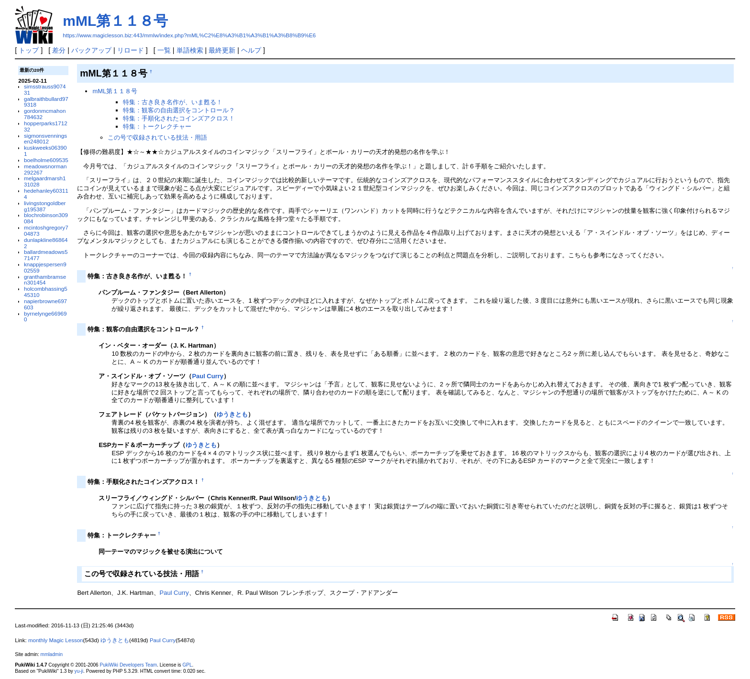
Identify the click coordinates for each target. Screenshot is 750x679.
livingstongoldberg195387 (45, 206)
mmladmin (52, 654)
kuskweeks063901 (45, 150)
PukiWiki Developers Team (128, 665)
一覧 (164, 50)
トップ (29, 50)
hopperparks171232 (45, 126)
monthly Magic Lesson (55, 640)
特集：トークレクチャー (157, 126)
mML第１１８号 (115, 21)
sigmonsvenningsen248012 (45, 138)
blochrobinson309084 (46, 218)
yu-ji (79, 671)
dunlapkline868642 (45, 243)
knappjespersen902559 (45, 267)
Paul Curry (207, 376)
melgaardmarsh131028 (45, 181)
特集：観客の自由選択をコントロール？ (179, 110)
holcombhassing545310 (45, 291)
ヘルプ (251, 50)
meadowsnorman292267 (45, 169)
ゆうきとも (232, 414)
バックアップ (91, 50)
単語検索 (189, 50)
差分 (59, 50)
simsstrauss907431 (45, 89)
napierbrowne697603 (45, 304)
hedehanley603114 (46, 193)
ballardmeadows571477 (45, 255)
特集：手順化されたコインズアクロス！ (179, 118)
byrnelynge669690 (45, 316)
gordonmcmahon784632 (45, 114)
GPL (187, 665)
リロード (130, 50)
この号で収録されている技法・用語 (157, 137)
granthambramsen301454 (45, 280)
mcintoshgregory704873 (46, 230)
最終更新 (222, 50)
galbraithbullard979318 (46, 102)
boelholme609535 (46, 160)
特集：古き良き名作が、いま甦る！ (172, 102)
